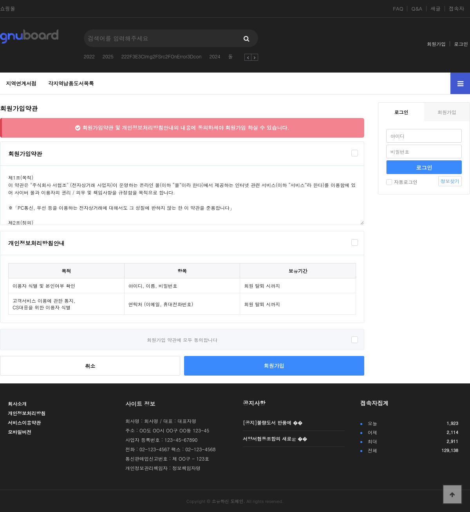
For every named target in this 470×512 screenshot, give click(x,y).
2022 (89, 56)
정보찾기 (450, 181)
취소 (90, 366)
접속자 (456, 8)
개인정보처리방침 (26, 413)
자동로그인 (402, 181)
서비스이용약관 (24, 422)
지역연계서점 (21, 83)
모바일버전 (19, 431)
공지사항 (254, 403)
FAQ (398, 8)
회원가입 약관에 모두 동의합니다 (182, 339)
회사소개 (17, 403)
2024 (215, 56)
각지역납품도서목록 (71, 83)
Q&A (416, 8)
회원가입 (436, 43)
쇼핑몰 (7, 8)
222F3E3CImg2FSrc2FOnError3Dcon (161, 56)
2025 (108, 56)
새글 (435, 8)
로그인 (461, 43)
